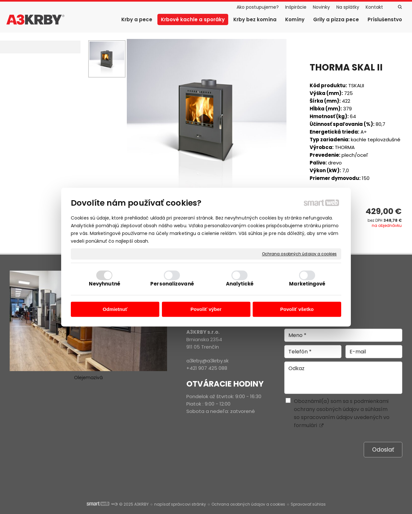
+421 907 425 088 (206, 368)
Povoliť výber (206, 309)
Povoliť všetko (297, 309)
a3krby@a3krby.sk (207, 360)
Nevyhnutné (105, 283)
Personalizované (172, 283)
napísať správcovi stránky (180, 504)
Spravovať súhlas (308, 504)
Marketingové (307, 283)
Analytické (240, 283)
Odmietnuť (115, 309)
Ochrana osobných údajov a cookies (299, 254)
